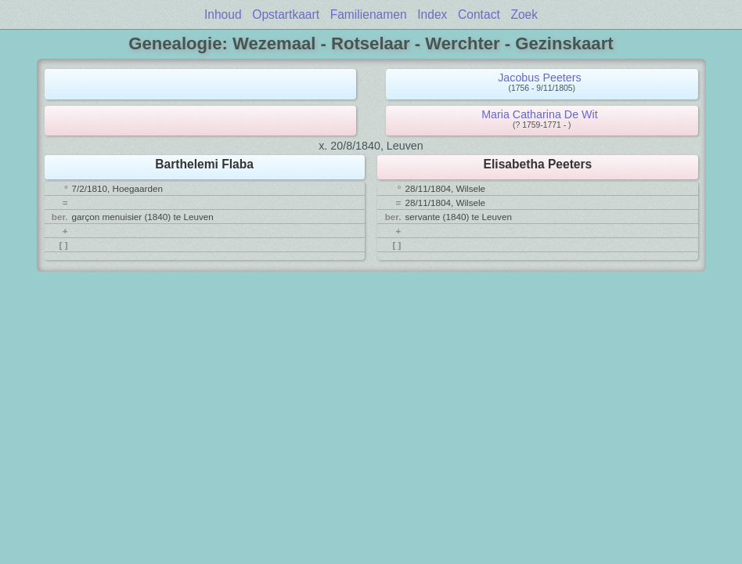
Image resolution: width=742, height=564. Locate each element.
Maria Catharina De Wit (539, 114)
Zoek (524, 14)
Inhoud (223, 14)
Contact (479, 14)
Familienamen (368, 14)
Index (432, 14)
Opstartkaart (285, 14)
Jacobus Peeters (540, 77)
